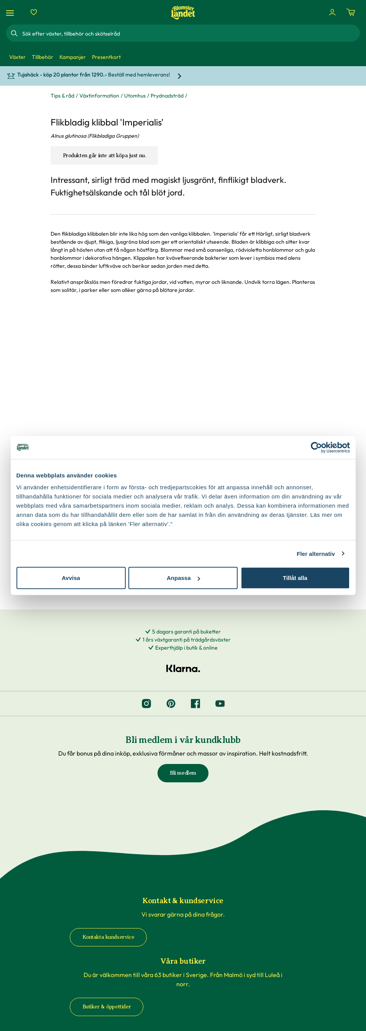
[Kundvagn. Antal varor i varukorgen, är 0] (350, 12)
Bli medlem (183, 773)
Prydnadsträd (167, 95)
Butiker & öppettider (106, 1007)
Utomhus (135, 95)
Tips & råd (62, 95)
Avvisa (71, 578)
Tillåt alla (295, 578)
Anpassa (183, 578)
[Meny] (11, 12)
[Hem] (183, 12)
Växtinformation (99, 95)
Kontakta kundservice (108, 937)
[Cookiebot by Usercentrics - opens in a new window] (316, 447)
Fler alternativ (316, 553)
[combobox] (190, 33)
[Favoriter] (34, 12)
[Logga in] (332, 12)
